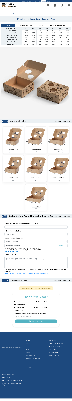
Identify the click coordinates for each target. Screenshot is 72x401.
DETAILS (48, 1)
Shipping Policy (53, 352)
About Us (28, 343)
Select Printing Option (13, 233)
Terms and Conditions (55, 349)
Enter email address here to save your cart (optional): (30, 316)
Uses (27, 367)
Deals (27, 352)
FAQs (27, 349)
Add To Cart (36, 323)
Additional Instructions (13, 257)
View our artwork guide (11, 254)
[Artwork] (36, 243)
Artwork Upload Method (13, 240)
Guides (28, 355)
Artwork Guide (30, 370)
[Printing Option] (36, 236)
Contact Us (29, 364)
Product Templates (54, 358)
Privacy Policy (52, 343)
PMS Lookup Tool (30, 358)
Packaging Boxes (12, 15)
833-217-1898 (10, 377)
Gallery (28, 346)
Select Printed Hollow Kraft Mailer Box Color (21, 226)
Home (4, 15)
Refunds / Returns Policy (56, 346)
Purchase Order (53, 355)
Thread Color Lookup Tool (33, 361)
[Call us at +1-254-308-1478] (62, 6)
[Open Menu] (68, 5)
